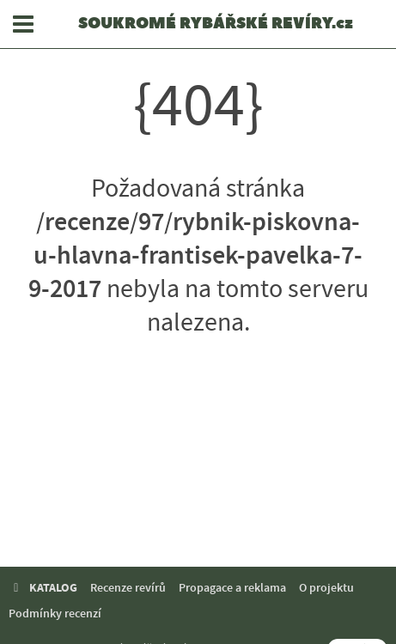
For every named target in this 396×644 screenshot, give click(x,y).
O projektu (326, 588)
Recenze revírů (128, 588)
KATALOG (43, 588)
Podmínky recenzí (55, 613)
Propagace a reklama (232, 588)
